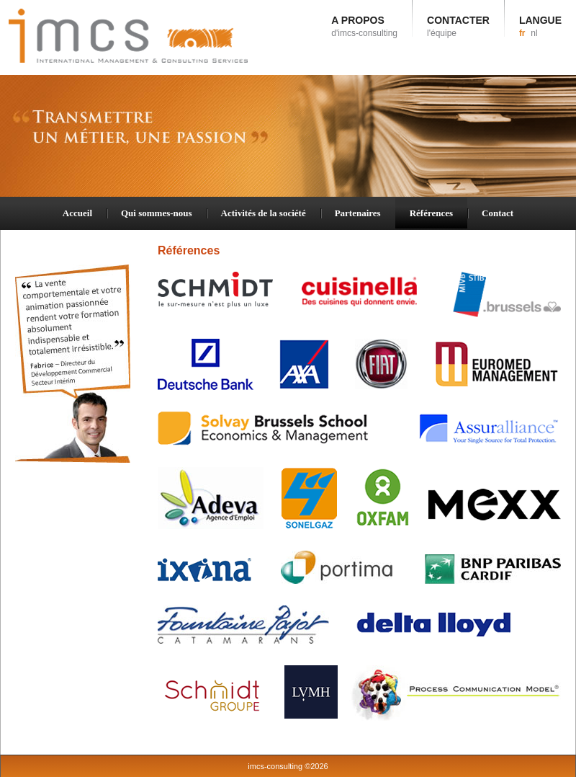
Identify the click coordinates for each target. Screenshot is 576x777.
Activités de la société (263, 213)
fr (522, 33)
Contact (497, 213)
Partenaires (358, 213)
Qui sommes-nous (156, 213)
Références (431, 213)
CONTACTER (458, 26)
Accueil (77, 213)
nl (534, 33)
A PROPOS (364, 26)
